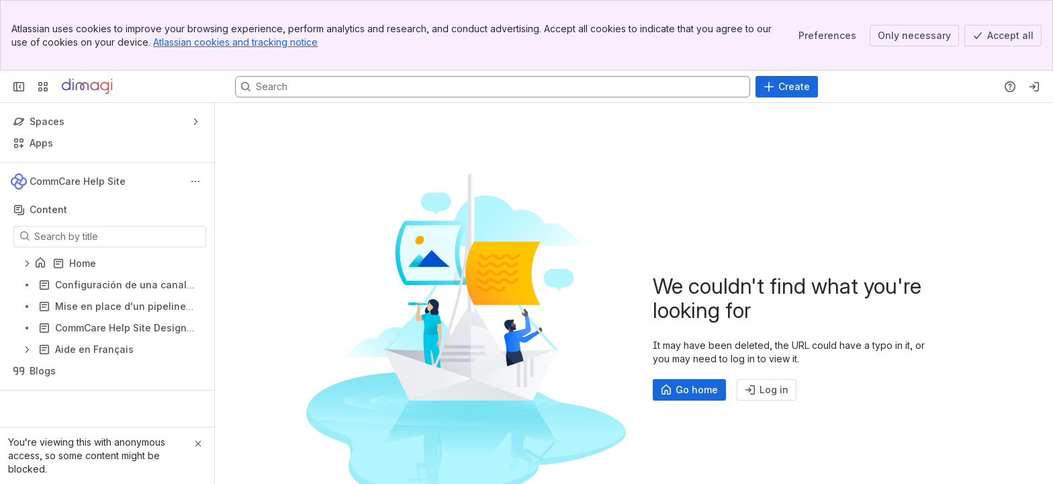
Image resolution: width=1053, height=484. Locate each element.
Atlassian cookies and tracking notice (235, 42)
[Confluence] (87, 86)
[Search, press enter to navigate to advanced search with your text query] (492, 86)
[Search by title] (117, 236)
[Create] (787, 86)
